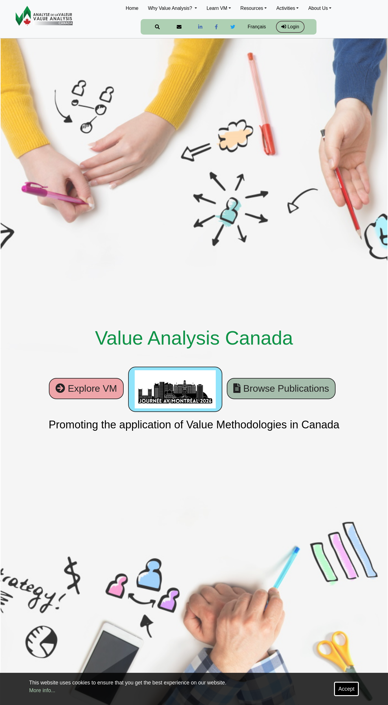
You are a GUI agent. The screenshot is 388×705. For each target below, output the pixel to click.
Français (257, 26)
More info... (42, 690)
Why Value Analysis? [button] (170, 8)
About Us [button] (318, 8)
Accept (347, 689)
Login (290, 26)
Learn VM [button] (217, 8)
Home (132, 8)
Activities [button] (285, 8)
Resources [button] (251, 8)
